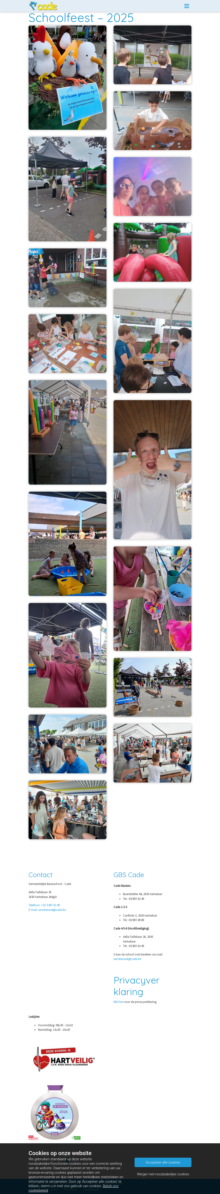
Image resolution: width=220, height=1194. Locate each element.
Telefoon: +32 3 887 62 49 (44, 905)
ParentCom (116, 1183)
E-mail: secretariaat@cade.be (47, 910)
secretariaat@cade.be (127, 959)
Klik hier (118, 1002)
